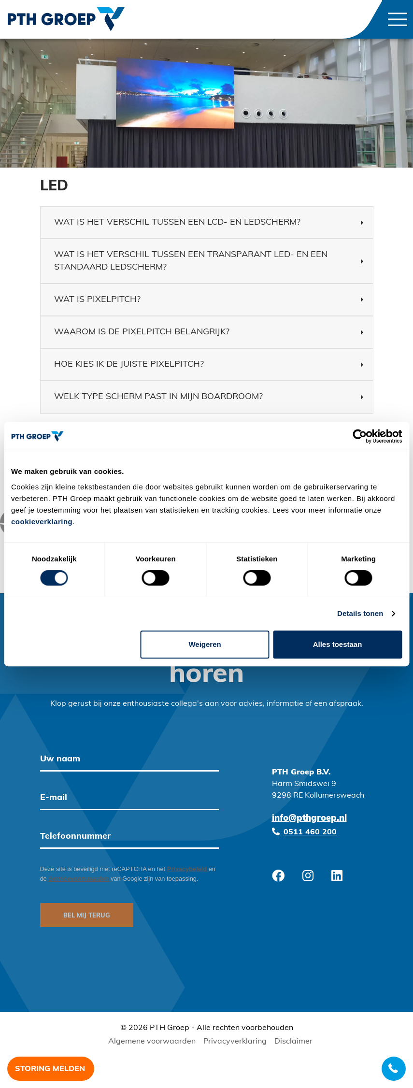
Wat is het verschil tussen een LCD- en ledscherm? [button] (177, 222)
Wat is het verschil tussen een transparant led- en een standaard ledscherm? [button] (191, 261)
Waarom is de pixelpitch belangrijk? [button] (141, 332)
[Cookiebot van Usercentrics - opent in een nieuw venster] (359, 436)
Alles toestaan (337, 644)
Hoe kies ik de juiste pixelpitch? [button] (129, 364)
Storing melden (50, 1069)
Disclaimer (293, 1041)
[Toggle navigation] (397, 19)
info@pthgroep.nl (309, 818)
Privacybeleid (188, 869)
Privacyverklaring (235, 1041)
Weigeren (204, 644)
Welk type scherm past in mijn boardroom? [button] (158, 396)
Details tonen (360, 613)
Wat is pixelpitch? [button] (97, 299)
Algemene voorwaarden (152, 1041)
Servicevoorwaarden (79, 878)
